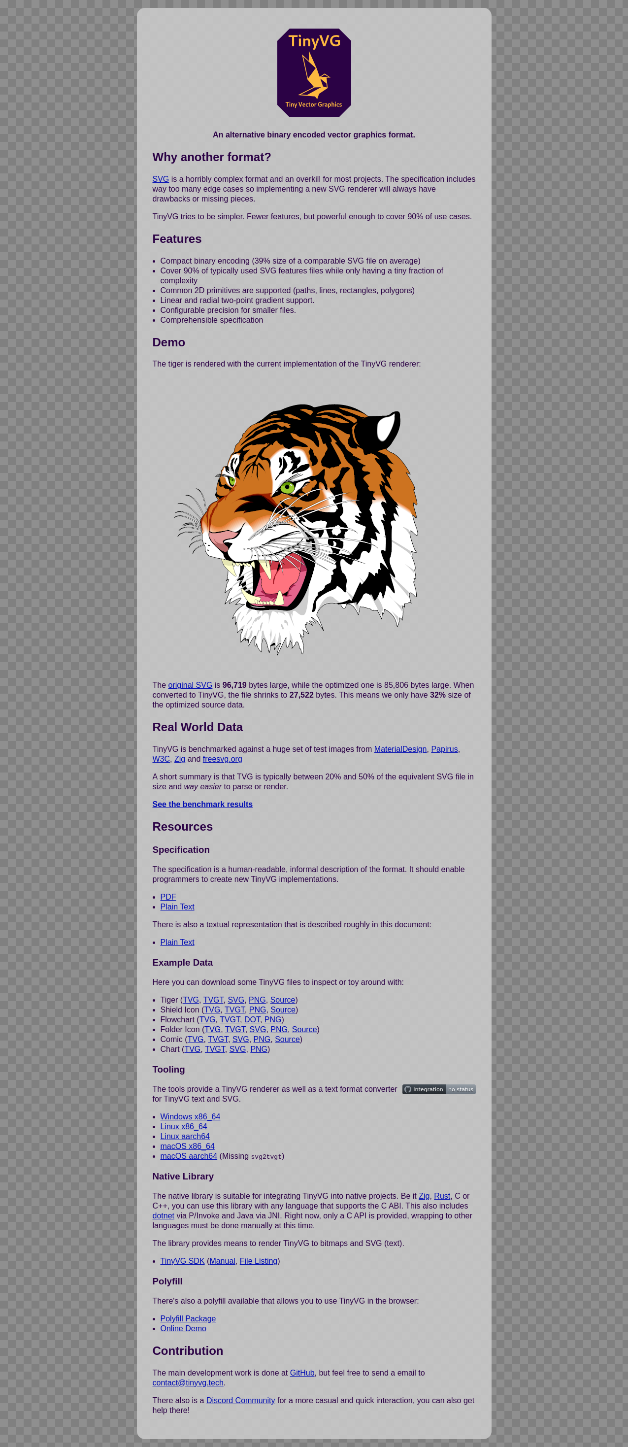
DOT (252, 1019)
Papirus (444, 749)
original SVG (190, 685)
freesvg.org (222, 759)
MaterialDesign (400, 749)
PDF (168, 897)
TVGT (213, 1000)
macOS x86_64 (188, 1146)
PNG (257, 1000)
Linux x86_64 (184, 1126)
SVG (161, 179)
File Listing (258, 1261)
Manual (222, 1261)
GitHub (302, 1372)
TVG (191, 1000)
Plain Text (178, 907)
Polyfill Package (188, 1318)
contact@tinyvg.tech (188, 1382)
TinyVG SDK (183, 1261)
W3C (161, 759)
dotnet (163, 1215)
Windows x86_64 (191, 1116)
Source (283, 1000)
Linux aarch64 (185, 1136)
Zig (179, 759)
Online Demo (183, 1328)
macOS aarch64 (189, 1156)
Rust (442, 1196)
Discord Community (240, 1400)
